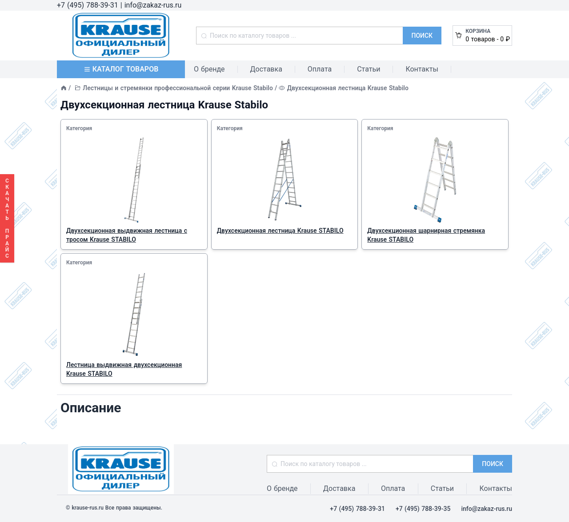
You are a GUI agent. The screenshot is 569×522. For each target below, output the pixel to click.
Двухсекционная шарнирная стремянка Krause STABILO (426, 235)
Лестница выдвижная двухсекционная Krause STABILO (124, 369)
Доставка (266, 69)
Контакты (421, 69)
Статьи (368, 69)
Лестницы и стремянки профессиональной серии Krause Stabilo (178, 88)
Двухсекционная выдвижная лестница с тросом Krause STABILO (126, 235)
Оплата (320, 69)
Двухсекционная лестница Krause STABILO (280, 230)
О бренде (209, 69)
